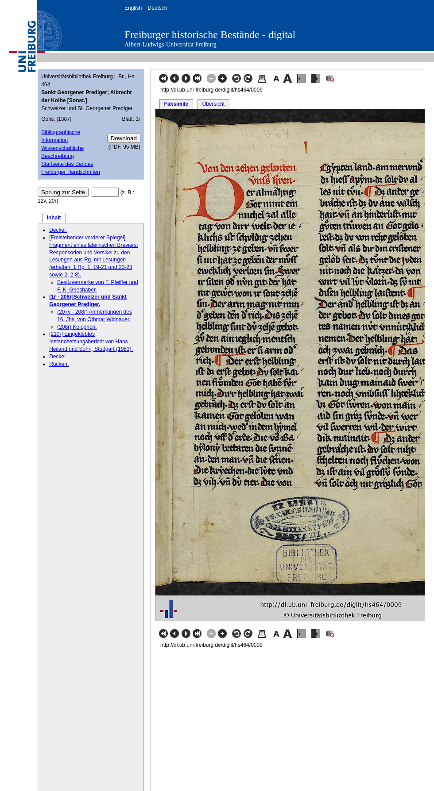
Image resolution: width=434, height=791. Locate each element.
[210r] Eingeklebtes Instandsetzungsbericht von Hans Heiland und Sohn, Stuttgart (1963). (91, 341)
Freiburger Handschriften (70, 172)
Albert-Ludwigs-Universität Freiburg (170, 44)
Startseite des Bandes (67, 164)
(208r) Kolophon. (77, 327)
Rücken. (59, 364)
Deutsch (157, 8)
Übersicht (213, 104)
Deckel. (58, 230)
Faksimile (176, 104)
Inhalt (54, 218)
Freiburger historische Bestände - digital (209, 34)
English (133, 8)
